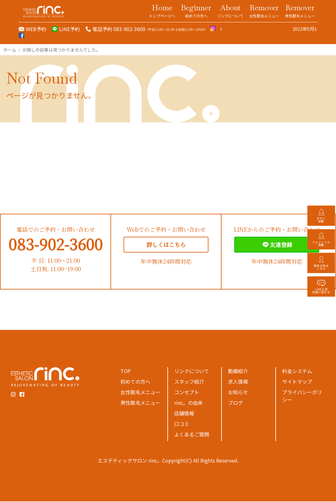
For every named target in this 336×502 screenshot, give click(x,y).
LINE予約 (69, 29)
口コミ (181, 424)
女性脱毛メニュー (140, 392)
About (230, 10)
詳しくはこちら (166, 245)
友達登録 (276, 245)
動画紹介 (238, 371)
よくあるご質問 (191, 435)
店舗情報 (184, 414)
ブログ (235, 403)
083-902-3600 (55, 244)
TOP (125, 371)
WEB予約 (36, 29)
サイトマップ (297, 382)
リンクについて (191, 371)
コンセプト (186, 392)
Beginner (196, 10)
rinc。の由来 (188, 403)
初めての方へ (135, 382)
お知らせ (238, 392)
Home (162, 10)
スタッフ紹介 (189, 382)
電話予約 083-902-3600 (118, 29)
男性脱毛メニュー (140, 403)
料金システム (297, 371)
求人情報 (238, 382)
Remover (264, 10)
